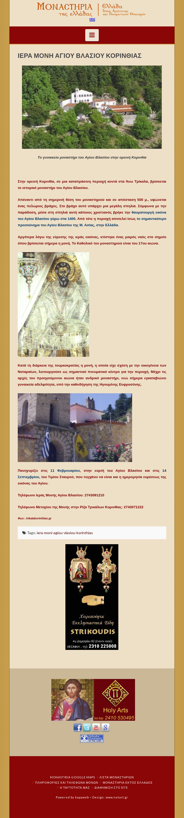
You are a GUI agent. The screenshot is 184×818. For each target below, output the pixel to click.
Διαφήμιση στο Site (111, 787)
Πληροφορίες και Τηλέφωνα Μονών (66, 782)
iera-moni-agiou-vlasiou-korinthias (65, 532)
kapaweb (82, 797)
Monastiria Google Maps (72, 777)
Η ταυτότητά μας (75, 787)
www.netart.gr (117, 797)
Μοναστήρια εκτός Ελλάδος (128, 782)
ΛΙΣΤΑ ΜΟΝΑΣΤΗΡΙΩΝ (117, 777)
